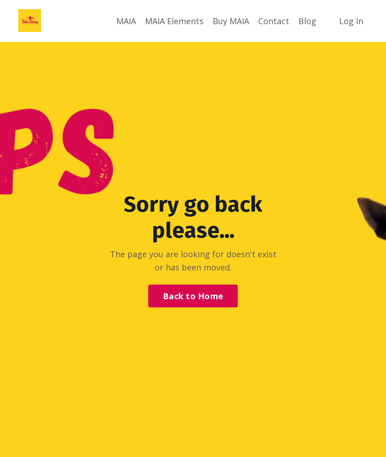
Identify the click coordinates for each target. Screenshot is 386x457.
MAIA (126, 21)
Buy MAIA (231, 21)
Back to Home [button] (193, 296)
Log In (351, 21)
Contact (273, 21)
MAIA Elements (174, 21)
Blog (307, 21)
